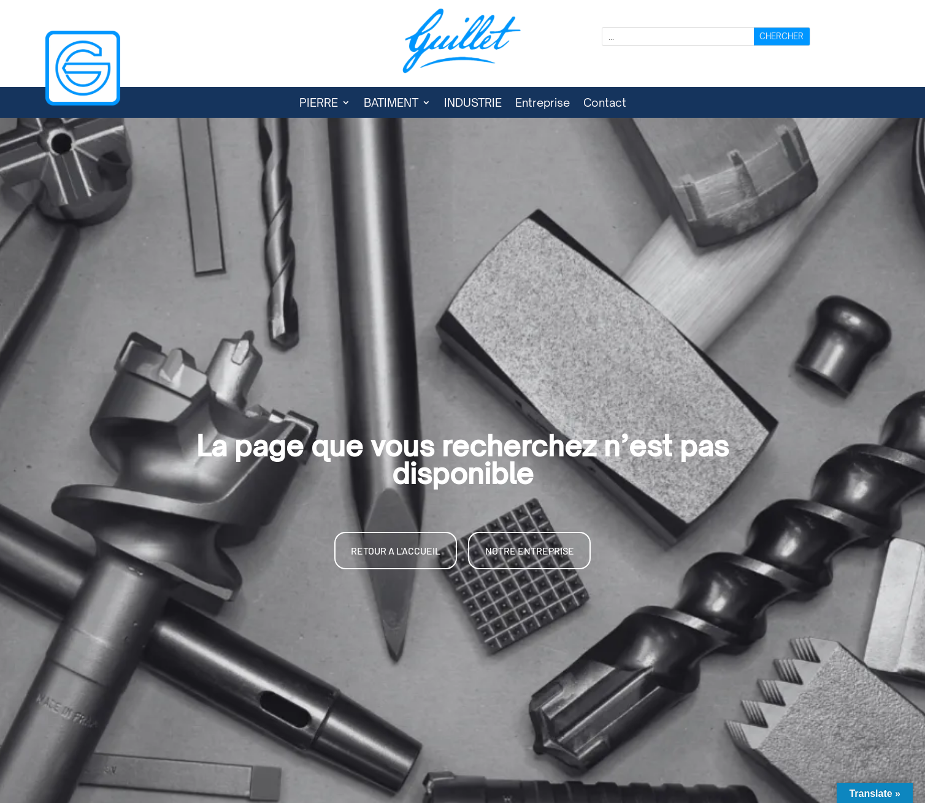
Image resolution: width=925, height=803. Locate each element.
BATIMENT (391, 103)
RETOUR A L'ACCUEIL (395, 550)
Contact (604, 103)
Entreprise (542, 103)
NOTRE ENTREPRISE (529, 550)
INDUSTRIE (473, 103)
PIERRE (318, 103)
